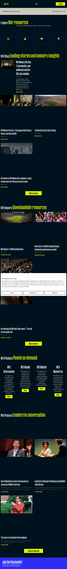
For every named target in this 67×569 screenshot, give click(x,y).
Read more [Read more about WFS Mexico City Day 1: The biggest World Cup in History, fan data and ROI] (4, 139)
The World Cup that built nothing (45, 130)
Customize (33, 293)
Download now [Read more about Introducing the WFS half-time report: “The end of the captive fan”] (6, 337)
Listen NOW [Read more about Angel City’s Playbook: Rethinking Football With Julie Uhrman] (38, 490)
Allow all (55, 293)
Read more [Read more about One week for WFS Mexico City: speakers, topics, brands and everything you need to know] (4, 187)
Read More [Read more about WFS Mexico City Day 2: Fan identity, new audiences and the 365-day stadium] (19, 92)
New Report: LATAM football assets (12, 249)
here (27, 286)
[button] (36, 4)
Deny (12, 293)
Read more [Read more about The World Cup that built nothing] (38, 136)
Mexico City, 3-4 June (14, 11)
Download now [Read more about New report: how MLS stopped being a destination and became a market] (40, 255)
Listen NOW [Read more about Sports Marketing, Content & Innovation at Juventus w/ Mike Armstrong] (4, 490)
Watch (9, 395)
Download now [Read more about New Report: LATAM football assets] (6, 255)
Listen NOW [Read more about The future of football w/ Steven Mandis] (4, 543)
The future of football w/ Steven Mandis (14, 536)
